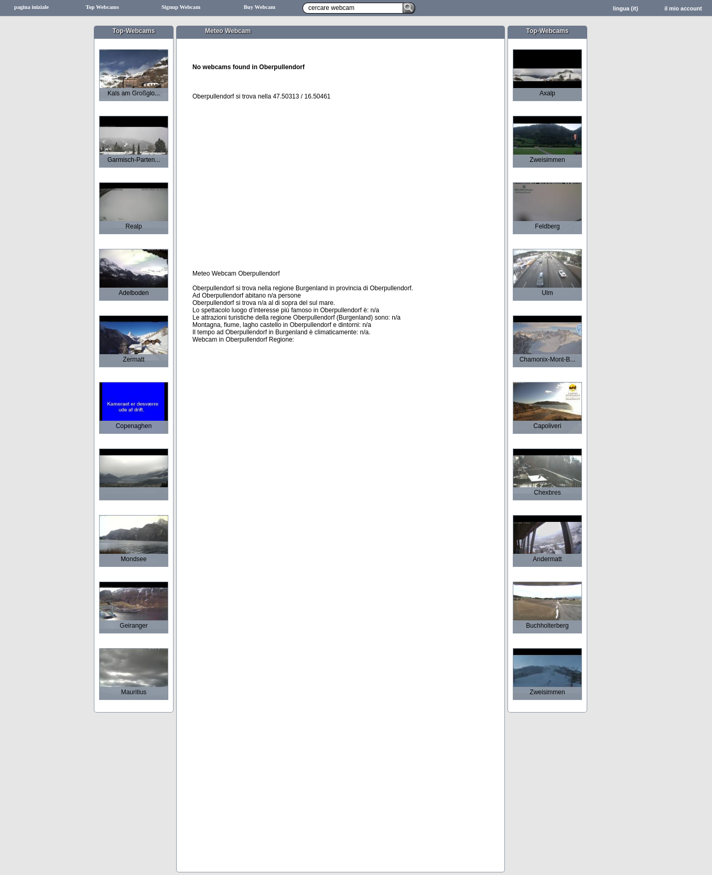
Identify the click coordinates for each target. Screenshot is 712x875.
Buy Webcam (260, 7)
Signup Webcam (180, 7)
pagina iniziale (31, 7)
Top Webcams (102, 7)
